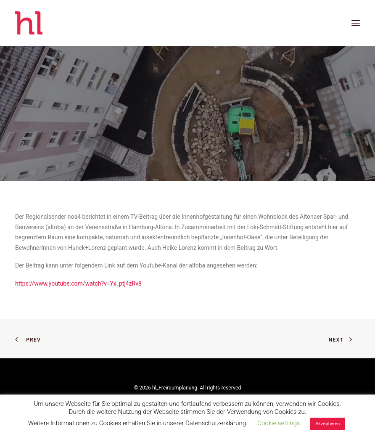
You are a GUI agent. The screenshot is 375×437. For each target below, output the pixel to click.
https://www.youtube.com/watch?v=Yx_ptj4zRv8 (78, 283)
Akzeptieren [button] (327, 423)
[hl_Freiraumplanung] (28, 22)
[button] (355, 23)
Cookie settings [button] (278, 423)
